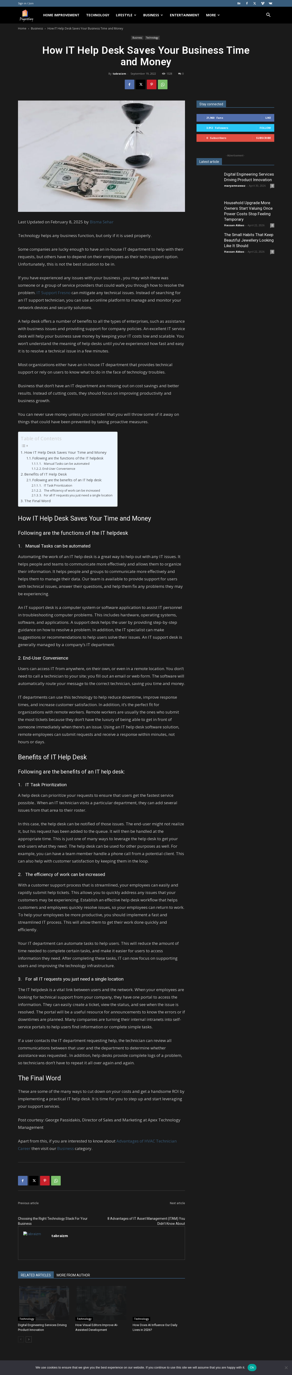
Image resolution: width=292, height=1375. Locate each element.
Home (22, 28)
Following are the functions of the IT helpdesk (67, 458)
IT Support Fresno (53, 292)
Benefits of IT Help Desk (45, 474)
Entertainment (184, 15)
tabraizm (119, 73)
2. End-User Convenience (57, 469)
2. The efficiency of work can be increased (69, 490)
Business (153, 15)
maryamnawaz (234, 185)
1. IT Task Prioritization (55, 485)
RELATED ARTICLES (36, 1275)
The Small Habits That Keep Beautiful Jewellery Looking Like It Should (249, 240)
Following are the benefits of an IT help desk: (67, 480)
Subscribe (263, 138)
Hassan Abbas (234, 225)
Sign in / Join (26, 3)
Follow (265, 128)
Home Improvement (61, 15)
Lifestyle (126, 15)
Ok (252, 1367)
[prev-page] (21, 1339)
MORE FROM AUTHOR (73, 1275)
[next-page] (29, 1339)
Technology (97, 15)
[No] (286, 1367)
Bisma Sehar (101, 222)
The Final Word (37, 500)
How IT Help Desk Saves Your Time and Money (65, 452)
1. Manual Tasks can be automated (64, 464)
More (213, 15)
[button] (268, 15)
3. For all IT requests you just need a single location (76, 495)
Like (268, 117)
